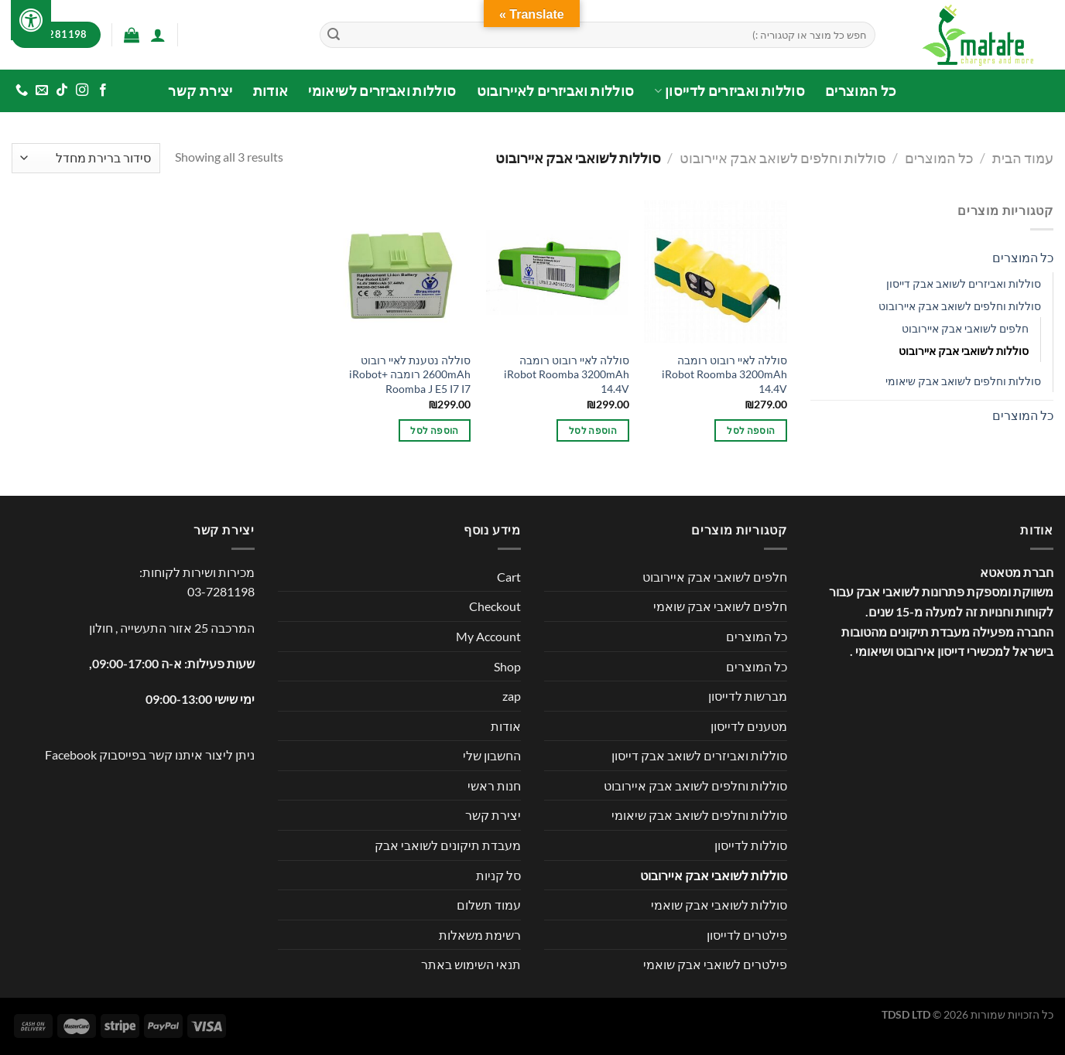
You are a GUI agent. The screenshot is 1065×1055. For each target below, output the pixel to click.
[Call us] (21, 90)
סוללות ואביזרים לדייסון (729, 91)
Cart (509, 576)
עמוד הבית (1022, 157)
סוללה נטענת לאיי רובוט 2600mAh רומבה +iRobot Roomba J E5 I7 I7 (410, 374)
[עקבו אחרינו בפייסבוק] (102, 90)
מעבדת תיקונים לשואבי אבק (448, 845)
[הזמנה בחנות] (86, 158)
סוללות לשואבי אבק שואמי (719, 904)
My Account (488, 636)
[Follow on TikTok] (62, 90)
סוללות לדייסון (750, 845)
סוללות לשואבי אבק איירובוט (964, 350)
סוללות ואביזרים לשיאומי (382, 91)
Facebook (71, 754)
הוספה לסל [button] (751, 430)
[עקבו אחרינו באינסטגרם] (82, 90)
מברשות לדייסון (747, 695)
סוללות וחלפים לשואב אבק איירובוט (783, 157)
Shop (507, 666)
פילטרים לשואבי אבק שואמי (715, 964)
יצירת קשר (200, 91)
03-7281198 (221, 591)
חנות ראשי (494, 785)
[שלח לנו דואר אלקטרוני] (42, 90)
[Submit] (333, 35)
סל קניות (498, 875)
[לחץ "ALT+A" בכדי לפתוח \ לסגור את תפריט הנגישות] (31, 20)
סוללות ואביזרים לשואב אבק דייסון (963, 283)
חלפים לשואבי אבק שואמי (720, 606)
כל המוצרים (861, 91)
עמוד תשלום (489, 904)
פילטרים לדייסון (747, 934)
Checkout (495, 606)
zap (511, 695)
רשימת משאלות (480, 934)
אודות (271, 91)
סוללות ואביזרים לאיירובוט (556, 91)
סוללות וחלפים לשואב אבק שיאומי (963, 381)
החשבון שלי (492, 755)
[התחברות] (158, 35)
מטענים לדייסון (749, 726)
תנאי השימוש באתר (471, 964)
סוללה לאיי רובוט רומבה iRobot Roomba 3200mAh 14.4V (724, 374)
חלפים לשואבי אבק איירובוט (965, 328)
